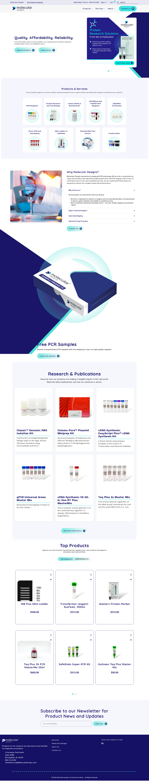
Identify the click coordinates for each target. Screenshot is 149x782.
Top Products (63, 560)
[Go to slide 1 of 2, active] (73, 695)
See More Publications (74, 531)
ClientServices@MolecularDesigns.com (21, 764)
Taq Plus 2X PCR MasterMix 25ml (34, 667)
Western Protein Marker (114, 605)
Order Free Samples (49, 356)
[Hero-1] (112, 42)
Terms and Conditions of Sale (112, 741)
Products (88, 8)
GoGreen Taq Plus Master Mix (114, 667)
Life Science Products (35, 2)
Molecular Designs (17, 2)
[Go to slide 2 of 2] (76, 695)
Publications (48, 50)
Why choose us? (102, 190)
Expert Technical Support (102, 211)
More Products (84, 560)
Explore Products (25, 50)
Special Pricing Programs (102, 221)
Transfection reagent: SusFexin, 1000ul (74, 607)
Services (100, 8)
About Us (55, 748)
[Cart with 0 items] (112, 2)
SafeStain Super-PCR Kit (74, 665)
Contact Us (75, 228)
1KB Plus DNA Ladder (34, 605)
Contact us (128, 8)
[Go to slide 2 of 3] (111, 71)
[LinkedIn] (102, 744)
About (111, 8)
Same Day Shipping (102, 216)
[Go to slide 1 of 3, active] (108, 71)
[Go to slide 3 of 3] (115, 71)
